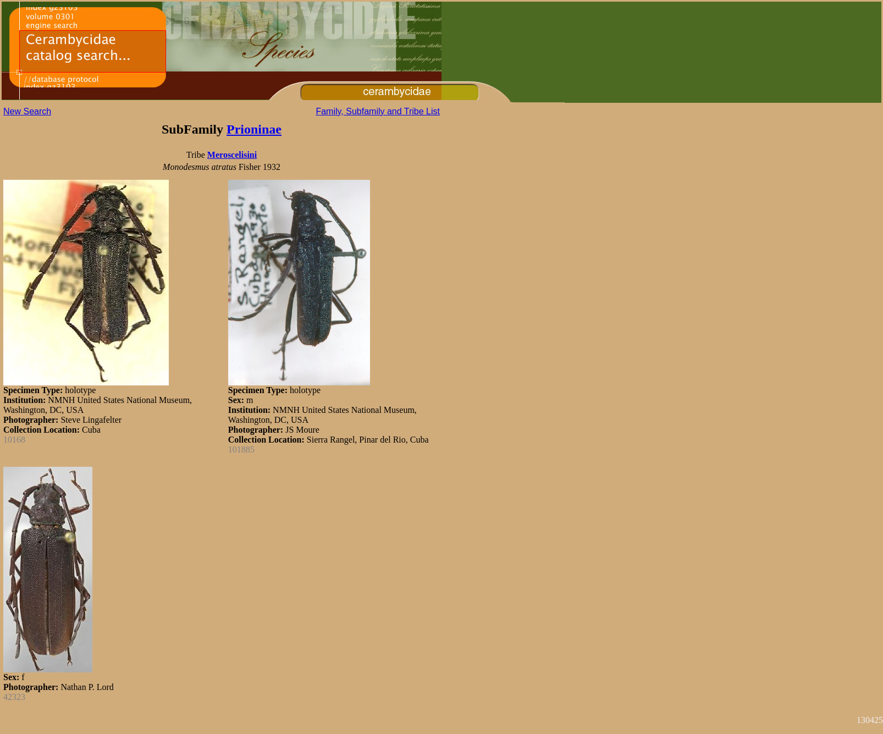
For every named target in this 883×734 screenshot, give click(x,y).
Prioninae (254, 129)
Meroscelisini (232, 154)
